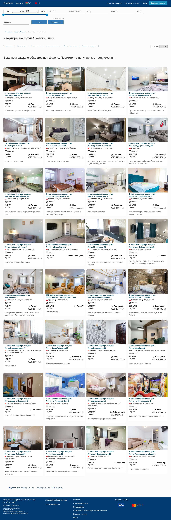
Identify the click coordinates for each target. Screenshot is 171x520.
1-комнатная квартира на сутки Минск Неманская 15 (59, 453)
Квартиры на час (43, 488)
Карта (164, 46)
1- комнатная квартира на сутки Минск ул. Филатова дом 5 (142, 400)
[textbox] (75, 11)
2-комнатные (22, 46)
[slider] (3, 15)
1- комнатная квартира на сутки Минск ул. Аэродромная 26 (142, 94)
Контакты (76, 500)
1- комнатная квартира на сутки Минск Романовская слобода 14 (142, 453)
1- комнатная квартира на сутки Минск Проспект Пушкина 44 (142, 296)
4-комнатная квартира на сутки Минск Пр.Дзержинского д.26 (142, 144)
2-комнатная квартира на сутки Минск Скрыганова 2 (17, 144)
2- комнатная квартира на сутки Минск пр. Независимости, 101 (18, 195)
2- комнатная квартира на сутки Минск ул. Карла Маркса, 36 (59, 195)
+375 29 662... (35, 468)
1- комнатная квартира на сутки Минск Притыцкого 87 (18, 94)
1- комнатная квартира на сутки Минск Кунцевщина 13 (101, 347)
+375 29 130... (117, 415)
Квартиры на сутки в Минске (24, 500)
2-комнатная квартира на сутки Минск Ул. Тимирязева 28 (100, 195)
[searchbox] (57, 12)
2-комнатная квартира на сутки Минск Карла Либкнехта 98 (59, 347)
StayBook (8, 3)
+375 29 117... (118, 107)
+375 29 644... (118, 208)
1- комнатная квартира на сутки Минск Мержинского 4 (59, 94)
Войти (145, 3)
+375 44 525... (76, 208)
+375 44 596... (118, 157)
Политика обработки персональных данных (90, 510)
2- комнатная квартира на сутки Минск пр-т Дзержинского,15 (101, 453)
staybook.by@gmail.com (56, 500)
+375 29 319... (159, 360)
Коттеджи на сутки (132, 3)
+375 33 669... (159, 465)
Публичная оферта (80, 503)
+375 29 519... (159, 412)
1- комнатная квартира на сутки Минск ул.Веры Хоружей (59, 246)
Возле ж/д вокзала (70, 46)
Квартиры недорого (89, 46)
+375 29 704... (159, 107)
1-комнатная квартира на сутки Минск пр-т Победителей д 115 (142, 246)
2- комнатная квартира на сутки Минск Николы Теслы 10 (59, 144)
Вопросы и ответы (80, 514)
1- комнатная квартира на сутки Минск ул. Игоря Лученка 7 (18, 246)
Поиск (39, 22)
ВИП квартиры (57, 488)
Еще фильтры (55, 22)
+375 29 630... (76, 157)
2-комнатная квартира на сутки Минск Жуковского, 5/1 (100, 246)
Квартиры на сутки (114, 3)
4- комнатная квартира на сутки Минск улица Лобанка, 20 (18, 453)
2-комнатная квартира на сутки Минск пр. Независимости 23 (100, 144)
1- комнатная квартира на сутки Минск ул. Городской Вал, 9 (59, 400)
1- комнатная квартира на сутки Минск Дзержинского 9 (101, 400)
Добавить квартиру (158, 3)
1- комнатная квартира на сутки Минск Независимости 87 (18, 347)
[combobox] (57, 12)
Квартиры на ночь (28, 488)
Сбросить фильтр (58, 18)
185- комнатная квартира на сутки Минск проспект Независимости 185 (61, 296)
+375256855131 (52, 504)
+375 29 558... (76, 360)
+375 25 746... (118, 309)
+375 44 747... (76, 468)
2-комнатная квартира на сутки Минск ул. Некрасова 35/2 (100, 94)
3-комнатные (36, 46)
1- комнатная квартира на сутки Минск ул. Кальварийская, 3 (142, 195)
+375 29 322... (35, 157)
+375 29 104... (159, 157)
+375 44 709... (118, 258)
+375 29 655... (35, 208)
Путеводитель (78, 507)
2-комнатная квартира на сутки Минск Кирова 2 (17, 296)
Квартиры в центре (52, 46)
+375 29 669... (76, 107)
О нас (75, 518)
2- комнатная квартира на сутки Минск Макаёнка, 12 (142, 347)
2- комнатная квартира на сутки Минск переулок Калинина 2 (18, 400)
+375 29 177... (35, 107)
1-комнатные (8, 46)
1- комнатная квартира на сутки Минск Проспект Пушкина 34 (101, 296)
